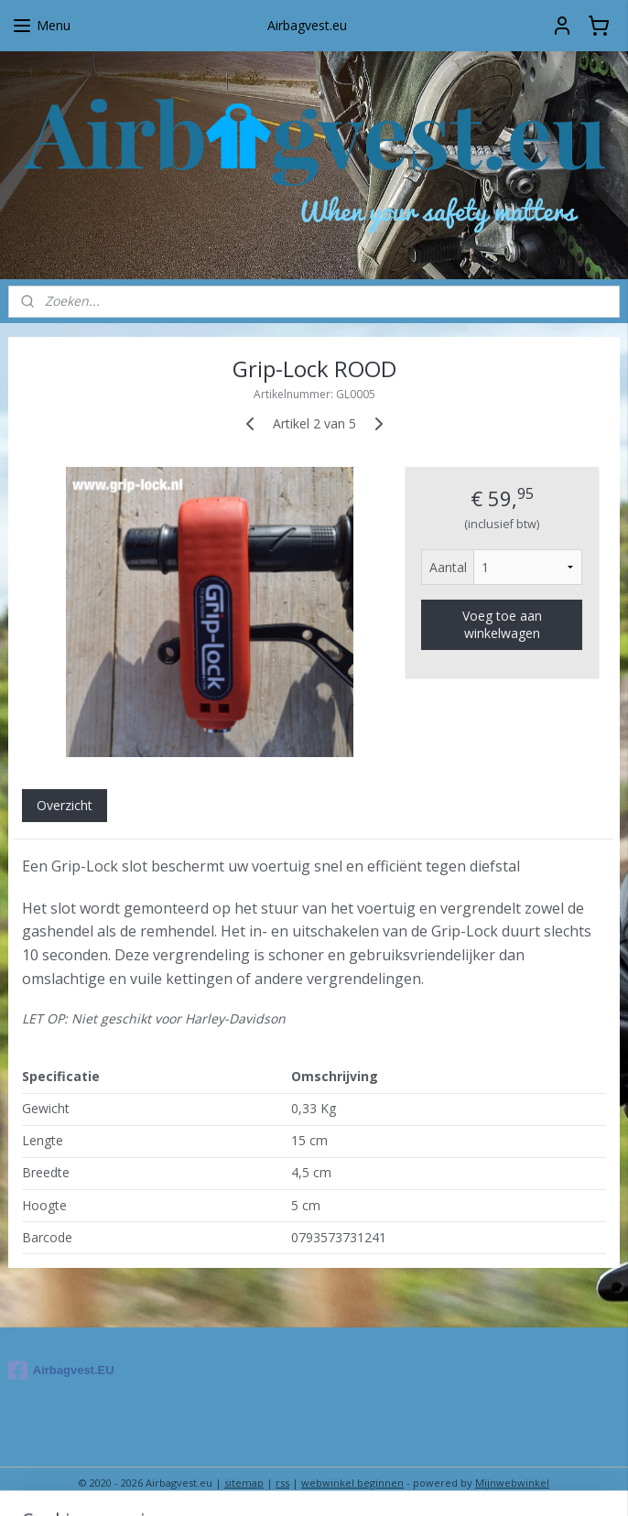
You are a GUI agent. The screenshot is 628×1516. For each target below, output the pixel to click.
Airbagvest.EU (61, 1370)
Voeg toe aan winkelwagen (502, 625)
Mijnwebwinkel (512, 1482)
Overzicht (64, 806)
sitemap (244, 1482)
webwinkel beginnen (352, 1482)
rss (282, 1482)
